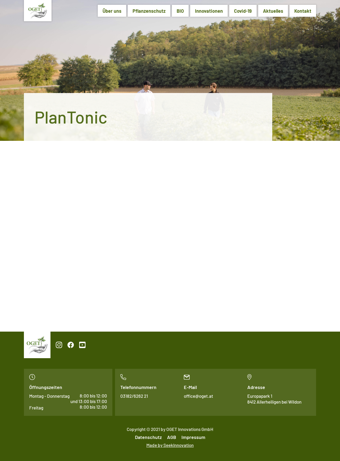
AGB (171, 437)
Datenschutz (148, 437)
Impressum (193, 437)
